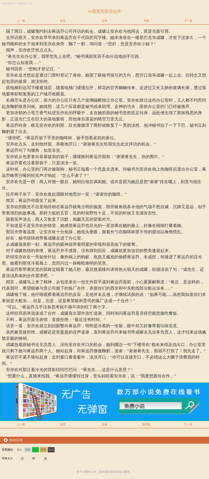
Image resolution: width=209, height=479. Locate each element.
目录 (104, 20)
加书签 (146, 424)
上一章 (21, 20)
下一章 (188, 20)
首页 (63, 20)
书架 (146, 20)
